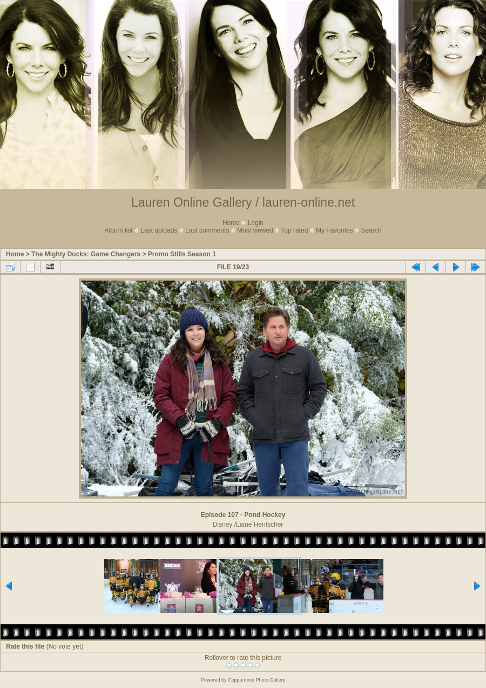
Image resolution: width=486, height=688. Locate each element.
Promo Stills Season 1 (182, 254)
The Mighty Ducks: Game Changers (85, 254)
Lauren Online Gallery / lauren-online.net (243, 202)
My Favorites (334, 230)
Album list (119, 230)
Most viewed (255, 230)
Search (371, 230)
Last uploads (158, 230)
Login (256, 223)
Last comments (207, 230)
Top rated (294, 230)
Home (231, 223)
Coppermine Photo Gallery (256, 680)
